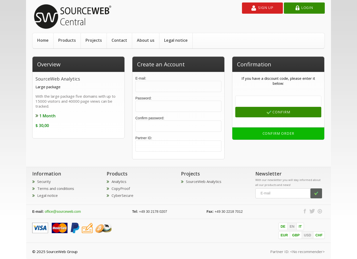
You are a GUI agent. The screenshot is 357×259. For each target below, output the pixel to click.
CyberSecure (122, 195)
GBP (295, 235)
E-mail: (178, 84)
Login (304, 8)
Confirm (278, 112)
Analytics (119, 181)
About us (145, 40)
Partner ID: (143, 138)
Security (44, 181)
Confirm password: (149, 118)
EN (292, 226)
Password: (143, 98)
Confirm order (278, 133)
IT (300, 226)
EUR (284, 235)
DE (283, 226)
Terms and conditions (55, 188)
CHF (319, 235)
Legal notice (176, 40)
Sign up (262, 8)
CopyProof (121, 188)
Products (67, 40)
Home (43, 40)
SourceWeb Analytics (203, 181)
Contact (119, 40)
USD (307, 235)
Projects (94, 40)
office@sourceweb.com (63, 212)
